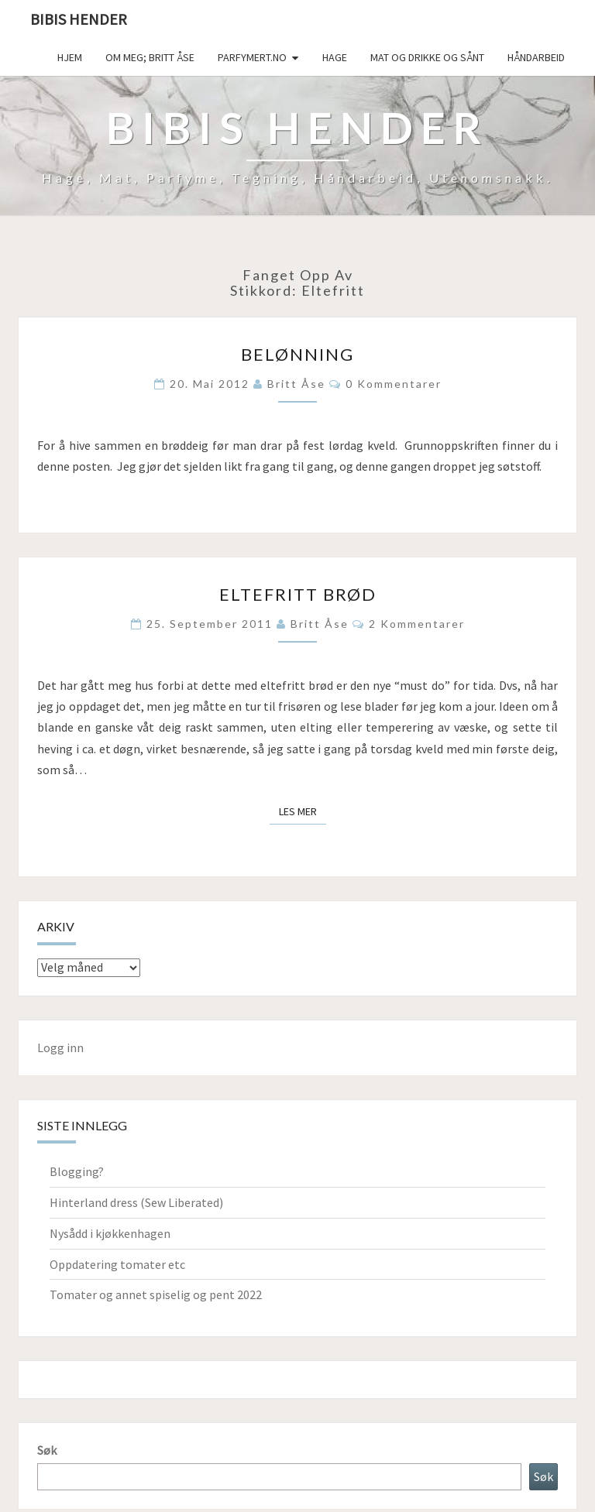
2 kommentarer (417, 623)
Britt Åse (296, 383)
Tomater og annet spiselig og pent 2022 (156, 1294)
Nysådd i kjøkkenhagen (110, 1233)
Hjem (69, 57)
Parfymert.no (252, 57)
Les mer (302, 810)
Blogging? (77, 1171)
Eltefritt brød (298, 594)
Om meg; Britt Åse (149, 57)
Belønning (297, 354)
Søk (47, 1450)
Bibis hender (78, 19)
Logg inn (60, 1047)
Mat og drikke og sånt (427, 57)
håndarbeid (536, 57)
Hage (334, 57)
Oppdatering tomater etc (117, 1264)
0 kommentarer (394, 383)
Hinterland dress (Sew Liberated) (136, 1202)
